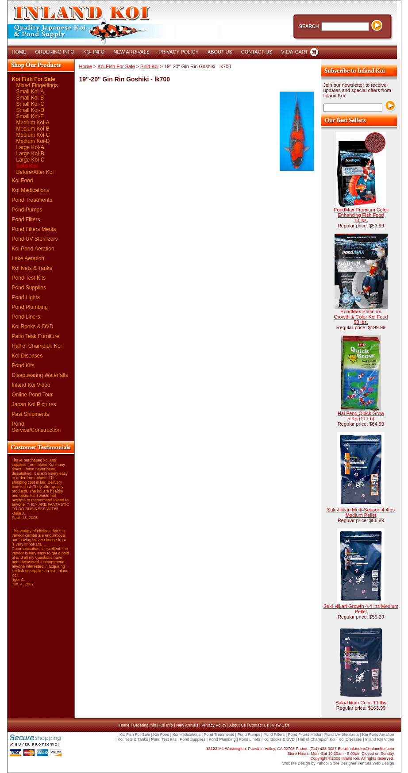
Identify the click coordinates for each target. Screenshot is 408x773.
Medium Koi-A (33, 122)
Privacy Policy (213, 725)
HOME (19, 51)
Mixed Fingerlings (37, 85)
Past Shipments (30, 414)
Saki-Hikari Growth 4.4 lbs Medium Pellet (360, 609)
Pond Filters (26, 219)
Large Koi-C (30, 160)
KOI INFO (93, 51)
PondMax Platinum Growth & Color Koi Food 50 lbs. (361, 317)
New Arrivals (187, 725)
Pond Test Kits (29, 278)
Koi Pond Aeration (33, 249)
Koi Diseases (27, 356)
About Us (237, 725)
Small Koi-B (30, 98)
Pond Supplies (29, 288)
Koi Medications (31, 190)
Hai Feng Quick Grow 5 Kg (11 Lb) (361, 416)
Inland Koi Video (31, 385)
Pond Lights (26, 297)
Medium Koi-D (33, 141)
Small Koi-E (30, 116)
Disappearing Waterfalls (40, 375)
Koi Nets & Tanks (32, 268)
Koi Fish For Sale (33, 79)
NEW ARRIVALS (131, 51)
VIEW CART (294, 51)
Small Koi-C (30, 104)
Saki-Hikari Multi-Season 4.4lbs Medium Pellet (361, 512)
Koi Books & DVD (33, 326)
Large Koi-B (30, 153)
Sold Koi (27, 166)
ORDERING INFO (55, 51)
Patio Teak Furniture (35, 336)
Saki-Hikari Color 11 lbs (360, 702)
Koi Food (22, 180)
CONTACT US (257, 51)
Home (85, 66)
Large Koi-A (30, 147)
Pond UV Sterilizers (35, 239)
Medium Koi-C (33, 135)
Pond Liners (26, 317)
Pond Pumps (27, 210)
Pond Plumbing (30, 307)
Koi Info (166, 725)
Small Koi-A (30, 91)
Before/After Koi (35, 172)
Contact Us (259, 725)
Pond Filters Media (34, 229)
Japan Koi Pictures (34, 404)
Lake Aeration (28, 258)
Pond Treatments (32, 200)
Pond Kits (23, 365)
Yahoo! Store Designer (336, 763)
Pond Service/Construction (36, 427)
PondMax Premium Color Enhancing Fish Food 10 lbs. (361, 215)
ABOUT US (220, 51)
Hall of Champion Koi (37, 346)
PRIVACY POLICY (178, 51)
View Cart (280, 725)
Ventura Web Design (376, 763)
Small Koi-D (30, 110)
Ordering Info (144, 725)
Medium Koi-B (33, 129)
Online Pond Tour (32, 395)
